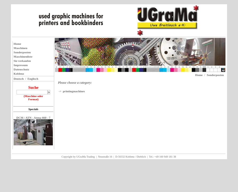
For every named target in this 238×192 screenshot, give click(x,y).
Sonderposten (22, 52)
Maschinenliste (23, 56)
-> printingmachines (72, 91)
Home (17, 43)
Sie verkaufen (22, 60)
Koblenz (19, 73)
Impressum (21, 65)
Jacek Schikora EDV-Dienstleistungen (127, 3)
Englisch (32, 78)
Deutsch (19, 78)
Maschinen (20, 48)
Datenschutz (21, 69)
